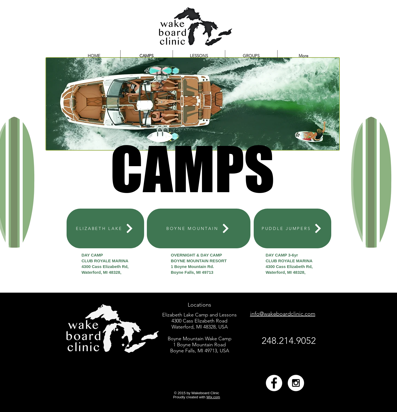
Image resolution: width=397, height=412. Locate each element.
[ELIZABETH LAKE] (105, 228)
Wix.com (213, 397)
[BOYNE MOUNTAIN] (198, 228)
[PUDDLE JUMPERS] (292, 228)
